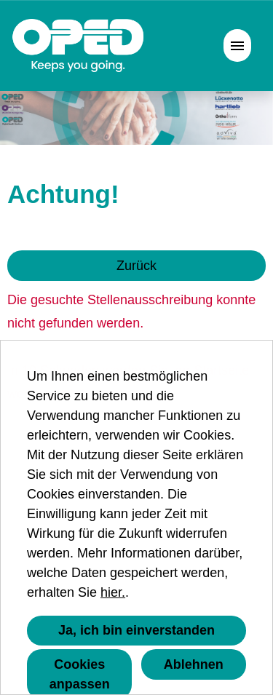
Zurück (136, 265)
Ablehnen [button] (193, 664)
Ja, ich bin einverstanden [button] (136, 630)
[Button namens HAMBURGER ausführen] (237, 45)
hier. (112, 592)
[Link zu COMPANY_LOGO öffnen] (78, 45)
